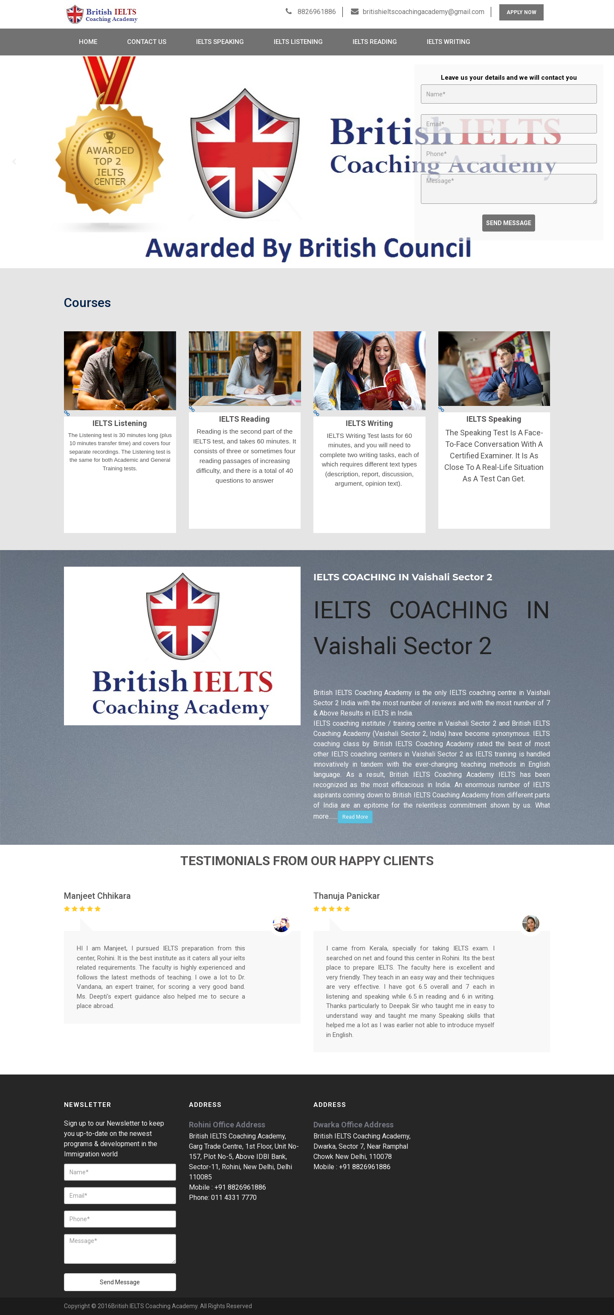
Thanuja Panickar (346, 896)
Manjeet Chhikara (97, 896)
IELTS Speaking (220, 42)
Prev (14, 161)
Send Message (508, 223)
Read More (355, 817)
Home (88, 42)
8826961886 (316, 12)
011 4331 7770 (234, 1197)
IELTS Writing (448, 42)
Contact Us (146, 42)
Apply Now (521, 12)
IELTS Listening (298, 42)
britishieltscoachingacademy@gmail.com (423, 12)
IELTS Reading (375, 42)
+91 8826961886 (240, 1187)
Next (600, 161)
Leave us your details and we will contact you (509, 77)
